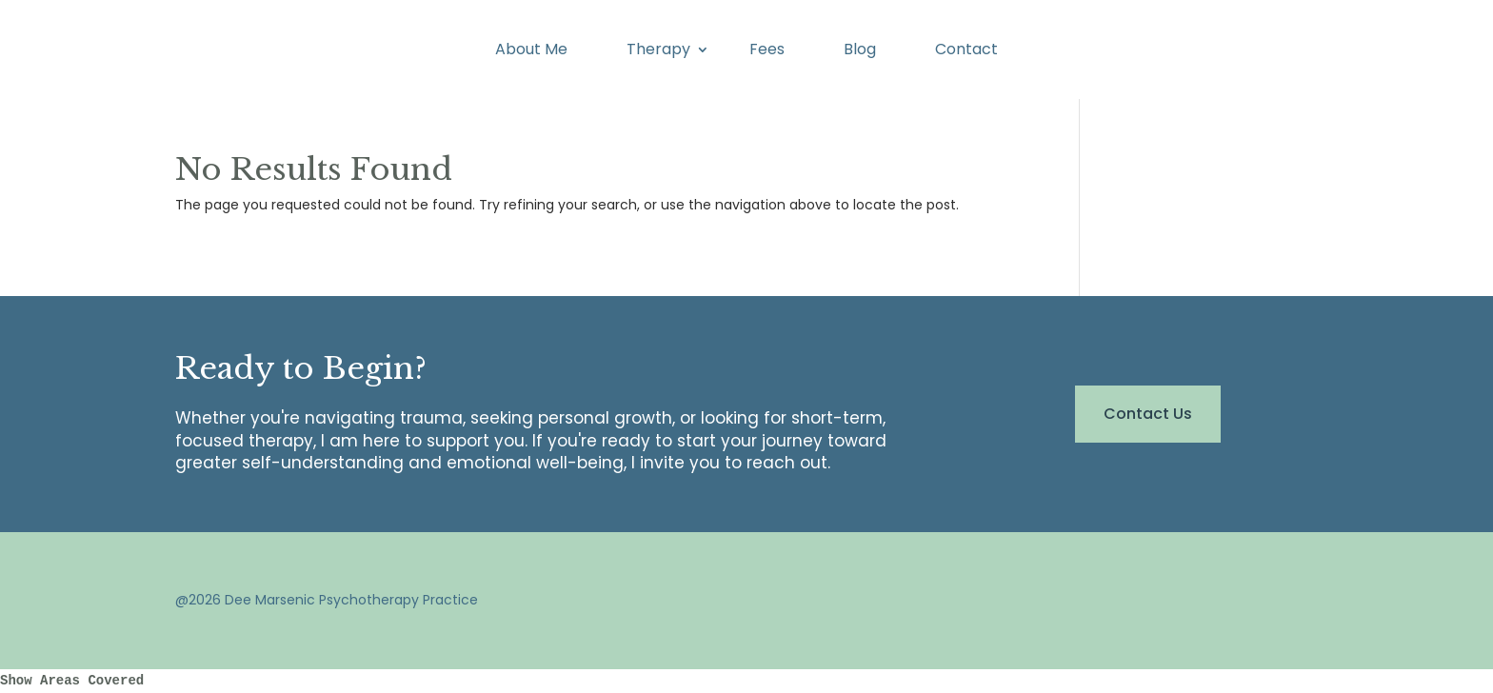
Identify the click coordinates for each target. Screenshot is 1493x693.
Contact (966, 51)
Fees (767, 51)
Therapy (658, 51)
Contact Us (1148, 414)
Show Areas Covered (72, 680)
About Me (531, 51)
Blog (860, 51)
